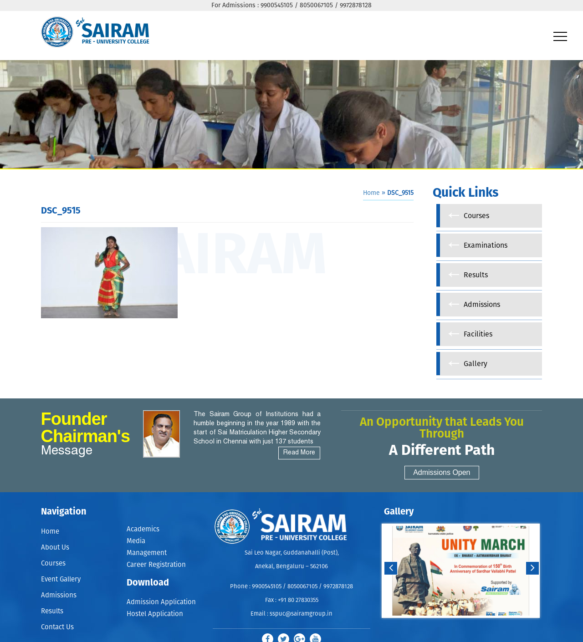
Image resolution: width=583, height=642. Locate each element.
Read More (299, 453)
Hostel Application (155, 614)
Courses (53, 563)
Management (147, 553)
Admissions (59, 595)
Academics (143, 529)
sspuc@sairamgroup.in (301, 614)
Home (371, 193)
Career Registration (156, 565)
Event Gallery (61, 579)
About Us (55, 547)
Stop (467, 626)
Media (136, 541)
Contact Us (57, 627)
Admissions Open (441, 472)
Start (459, 626)
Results (52, 611)
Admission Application (161, 602)
